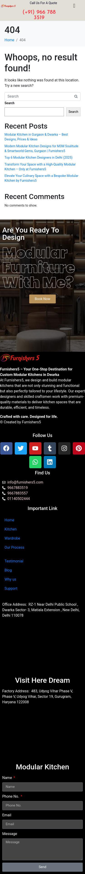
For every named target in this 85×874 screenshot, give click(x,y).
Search (10, 103)
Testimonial (14, 561)
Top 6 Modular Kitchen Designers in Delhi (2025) (39, 157)
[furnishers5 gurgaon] (42, 736)
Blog (8, 570)
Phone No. (11, 796)
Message (9, 834)
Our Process (14, 547)
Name (7, 778)
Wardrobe (12, 538)
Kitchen (11, 529)
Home (9, 520)
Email (6, 815)
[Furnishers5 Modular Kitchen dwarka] (42, 649)
